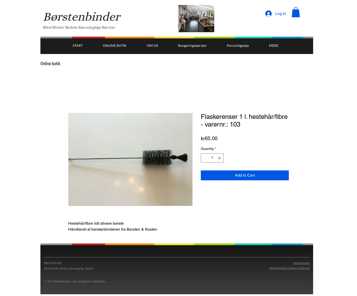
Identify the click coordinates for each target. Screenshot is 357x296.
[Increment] (220, 158)
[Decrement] (205, 158)
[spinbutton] (212, 158)
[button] (296, 12)
